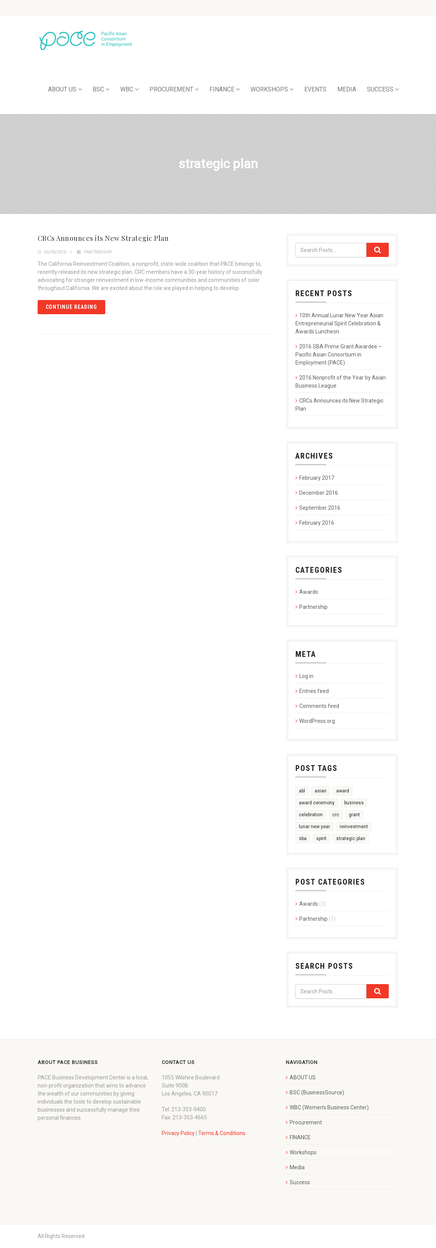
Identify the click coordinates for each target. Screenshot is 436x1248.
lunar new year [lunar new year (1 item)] (314, 826)
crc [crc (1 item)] (335, 814)
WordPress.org (317, 721)
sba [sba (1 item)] (303, 838)
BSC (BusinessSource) (317, 1092)
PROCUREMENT (171, 89)
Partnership (98, 252)
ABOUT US (62, 89)
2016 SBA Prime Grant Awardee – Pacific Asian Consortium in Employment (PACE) (338, 354)
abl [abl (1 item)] (302, 791)
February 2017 (316, 478)
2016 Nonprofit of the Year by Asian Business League (340, 382)
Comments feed (319, 706)
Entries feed (314, 691)
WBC (126, 89)
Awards (308, 592)
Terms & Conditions (221, 1133)
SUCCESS (380, 89)
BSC (98, 89)
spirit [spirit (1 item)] (321, 838)
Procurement (306, 1122)
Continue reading (72, 307)
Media (297, 1167)
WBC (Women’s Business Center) (329, 1107)
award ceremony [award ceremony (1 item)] (317, 802)
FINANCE (221, 89)
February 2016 (316, 523)
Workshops (303, 1152)
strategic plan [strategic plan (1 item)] (350, 838)
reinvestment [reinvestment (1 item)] (354, 826)
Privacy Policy (178, 1133)
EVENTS (315, 89)
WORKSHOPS (269, 89)
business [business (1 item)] (354, 802)
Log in (306, 676)
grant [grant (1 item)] (354, 814)
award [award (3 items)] (342, 791)
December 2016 (318, 493)
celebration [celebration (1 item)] (311, 814)
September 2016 (319, 508)
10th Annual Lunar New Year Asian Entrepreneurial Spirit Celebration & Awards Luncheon (339, 323)
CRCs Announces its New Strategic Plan (103, 238)
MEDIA (346, 89)
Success (300, 1182)
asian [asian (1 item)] (321, 791)
